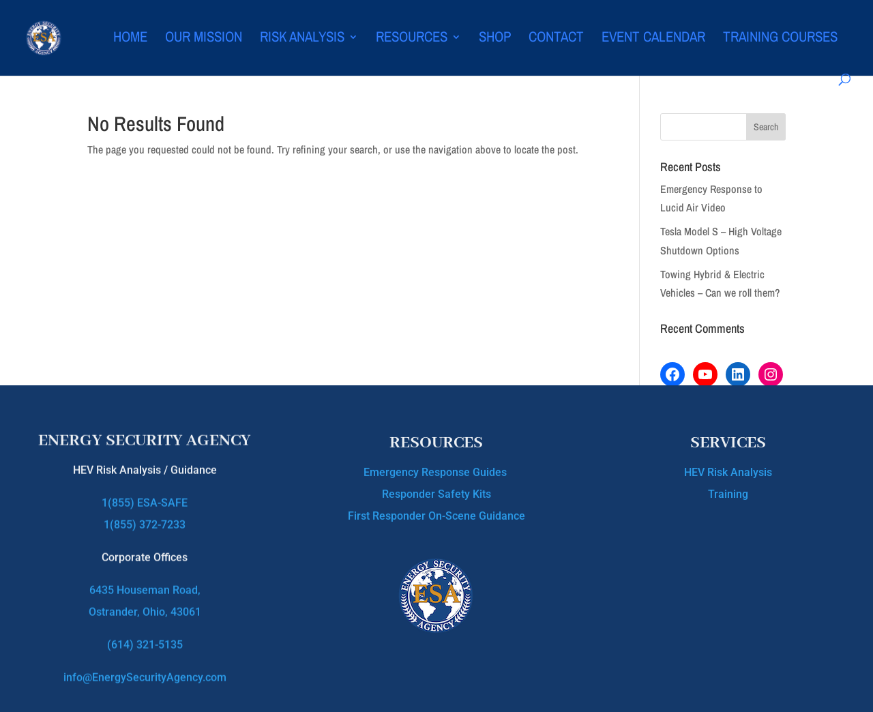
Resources (411, 39)
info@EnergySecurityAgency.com (144, 670)
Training (728, 492)
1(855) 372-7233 (145, 517)
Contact (556, 39)
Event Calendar (653, 39)
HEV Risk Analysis (728, 470)
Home (130, 39)
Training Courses (780, 39)
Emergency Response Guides (436, 469)
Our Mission (203, 39)
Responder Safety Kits (436, 491)
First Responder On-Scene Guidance (436, 513)
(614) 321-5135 (145, 638)
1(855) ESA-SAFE (145, 496)
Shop (495, 39)
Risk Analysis (302, 39)
